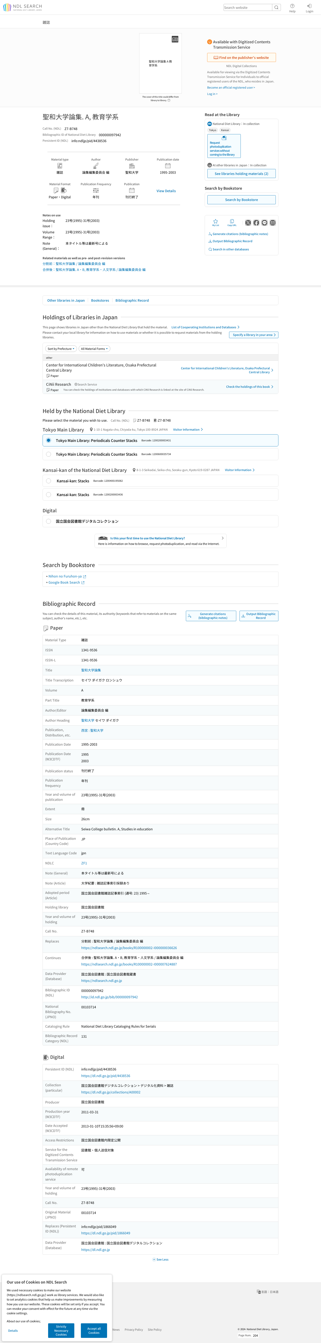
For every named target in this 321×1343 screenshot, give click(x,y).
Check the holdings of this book (250, 386)
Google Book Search (67, 582)
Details (13, 1330)
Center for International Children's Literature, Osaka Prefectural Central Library (228, 370)
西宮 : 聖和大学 (92, 730)
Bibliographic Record (132, 300)
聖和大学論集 (91, 670)
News (116, 1329)
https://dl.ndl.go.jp (95, 1249)
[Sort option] (61, 348)
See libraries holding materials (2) (241, 173)
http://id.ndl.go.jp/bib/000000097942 (109, 996)
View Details (166, 190)
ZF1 (84, 862)
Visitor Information (188, 429)
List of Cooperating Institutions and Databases (206, 327)
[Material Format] (94, 348)
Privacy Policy (134, 1329)
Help (292, 7)
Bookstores (100, 300)
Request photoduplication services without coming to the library (222, 146)
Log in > (212, 94)
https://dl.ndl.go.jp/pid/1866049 (105, 1232)
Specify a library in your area (255, 334)
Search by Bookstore (241, 199)
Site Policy (155, 1329)
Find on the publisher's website (241, 57)
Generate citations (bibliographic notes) (238, 234)
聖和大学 (87, 720)
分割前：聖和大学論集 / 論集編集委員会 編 (74, 263)
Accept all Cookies (94, 1330)
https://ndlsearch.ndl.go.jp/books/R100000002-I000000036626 (129, 947)
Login (309, 7)
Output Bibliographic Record (230, 241)
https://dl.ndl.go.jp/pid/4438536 (105, 1075)
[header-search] (252, 7)
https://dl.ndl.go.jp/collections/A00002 (110, 1092)
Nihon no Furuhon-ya (68, 576)
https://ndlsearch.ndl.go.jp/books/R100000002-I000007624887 (129, 964)
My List (215, 223)
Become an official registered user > (231, 87)
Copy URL (232, 223)
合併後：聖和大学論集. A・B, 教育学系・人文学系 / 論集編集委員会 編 (94, 269)
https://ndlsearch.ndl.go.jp (101, 980)
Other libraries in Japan (66, 300)
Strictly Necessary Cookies (61, 1330)
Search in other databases (228, 249)
